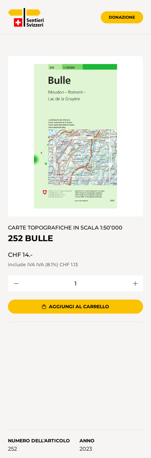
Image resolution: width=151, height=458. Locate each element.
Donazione (122, 17)
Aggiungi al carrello (75, 307)
